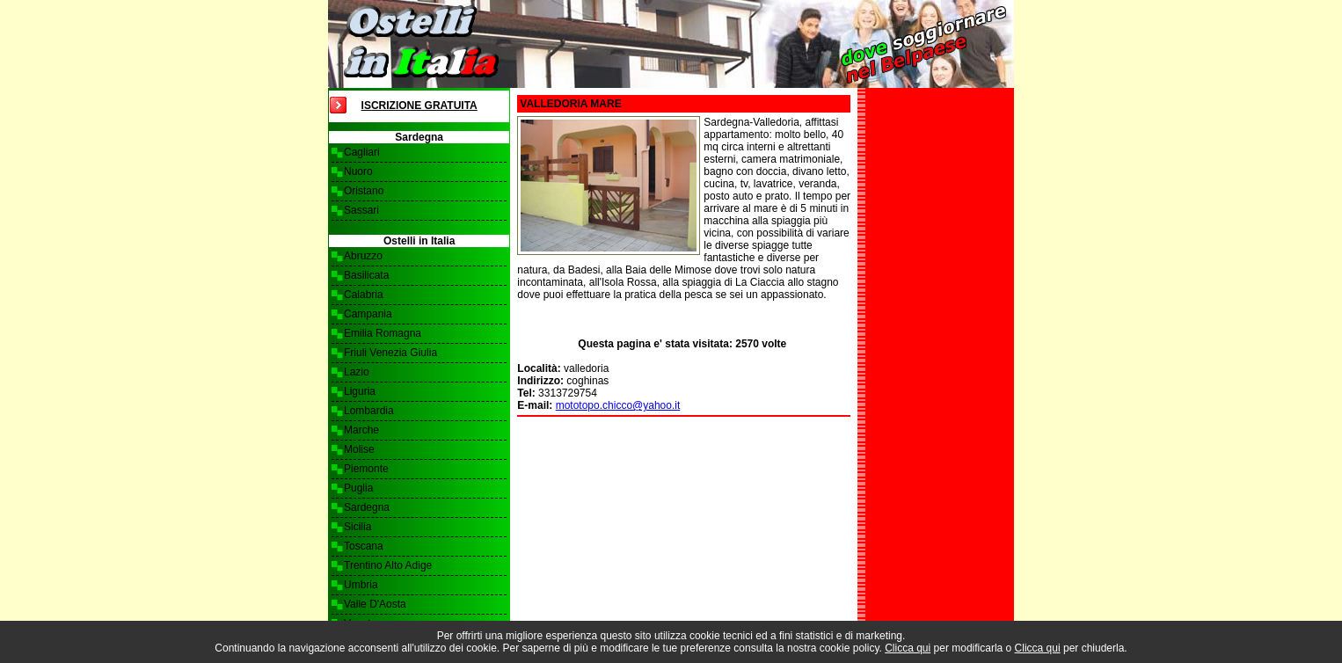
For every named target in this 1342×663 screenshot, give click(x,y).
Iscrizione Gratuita (419, 105)
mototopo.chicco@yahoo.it (618, 405)
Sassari (361, 210)
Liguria (360, 391)
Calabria (363, 294)
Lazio (356, 372)
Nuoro (358, 171)
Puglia (358, 488)
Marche (361, 430)
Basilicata (366, 275)
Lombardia (369, 410)
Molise (359, 449)
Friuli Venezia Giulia (390, 352)
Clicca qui (907, 648)
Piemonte (366, 469)
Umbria (361, 585)
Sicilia (357, 527)
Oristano (363, 191)
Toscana (363, 546)
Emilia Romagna (382, 333)
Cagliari (362, 152)
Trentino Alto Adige (388, 565)
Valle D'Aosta (375, 604)
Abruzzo (363, 256)
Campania (368, 314)
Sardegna (367, 507)
